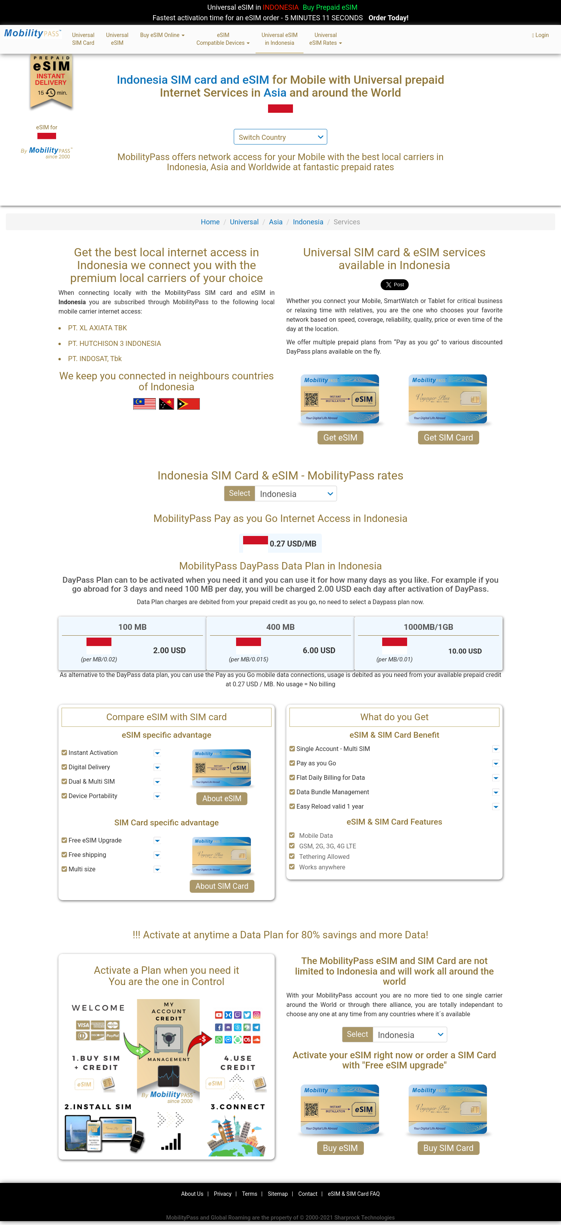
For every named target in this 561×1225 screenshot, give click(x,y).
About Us (192, 1194)
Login (540, 35)
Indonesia (308, 222)
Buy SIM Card (448, 1148)
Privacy (222, 1194)
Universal (244, 222)
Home (210, 222)
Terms (249, 1194)
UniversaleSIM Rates (325, 39)
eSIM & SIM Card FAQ (354, 1194)
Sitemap (278, 1194)
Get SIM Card (448, 437)
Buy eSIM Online (162, 35)
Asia (275, 222)
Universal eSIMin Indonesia (279, 39)
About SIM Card (222, 886)
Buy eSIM (340, 1148)
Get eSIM (340, 437)
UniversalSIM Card (83, 39)
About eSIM (222, 798)
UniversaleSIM (117, 39)
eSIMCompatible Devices (223, 39)
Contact (308, 1194)
